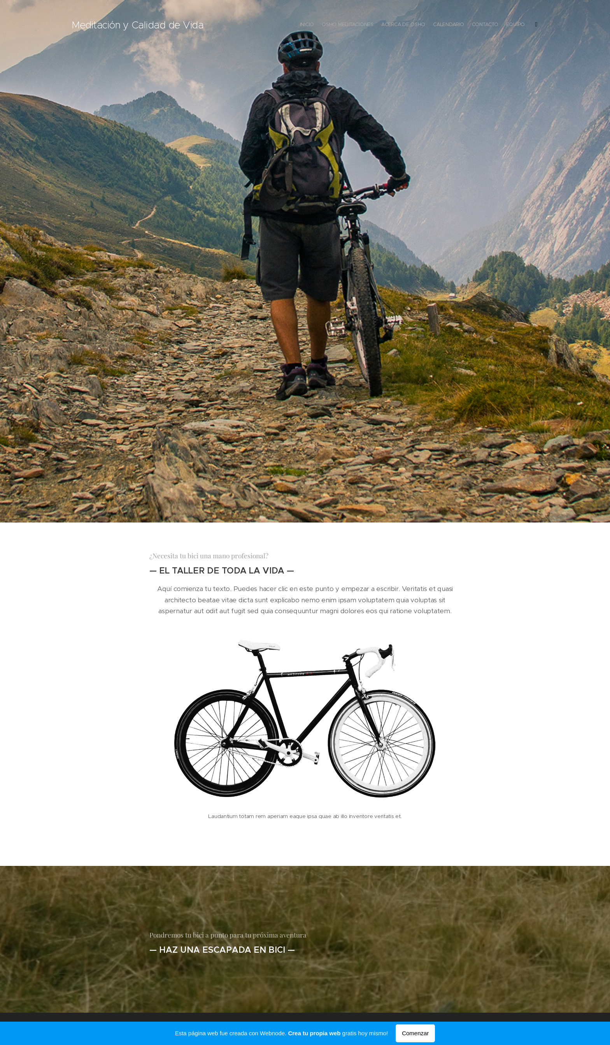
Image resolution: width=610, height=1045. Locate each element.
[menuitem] (493, 25)
